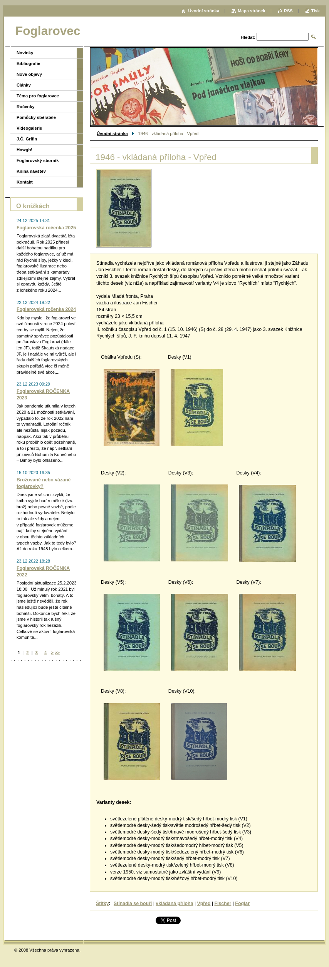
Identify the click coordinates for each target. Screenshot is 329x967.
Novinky (25, 52)
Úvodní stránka (112, 133)
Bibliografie (28, 63)
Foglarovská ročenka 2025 (46, 227)
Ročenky (26, 106)
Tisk (315, 10)
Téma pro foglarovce (38, 96)
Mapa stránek (251, 10)
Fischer (223, 903)
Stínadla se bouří (133, 903)
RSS (288, 10)
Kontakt (25, 182)
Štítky (102, 903)
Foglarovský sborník (38, 160)
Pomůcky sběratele (36, 117)
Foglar (242, 903)
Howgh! (24, 149)
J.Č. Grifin (27, 139)
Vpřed (204, 903)
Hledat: (248, 37)
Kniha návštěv (31, 171)
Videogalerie (29, 128)
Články (24, 85)
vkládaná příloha (174, 903)
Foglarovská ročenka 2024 (46, 309)
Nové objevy (29, 74)
